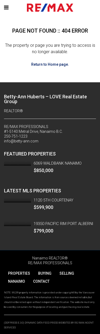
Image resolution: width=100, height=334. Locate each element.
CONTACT (41, 281)
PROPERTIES (19, 273)
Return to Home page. (50, 64)
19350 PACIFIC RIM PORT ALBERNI (63, 223)
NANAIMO (16, 281)
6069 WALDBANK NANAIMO (58, 163)
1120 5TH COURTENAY (53, 200)
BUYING (44, 273)
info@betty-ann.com (21, 141)
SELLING (66, 273)
